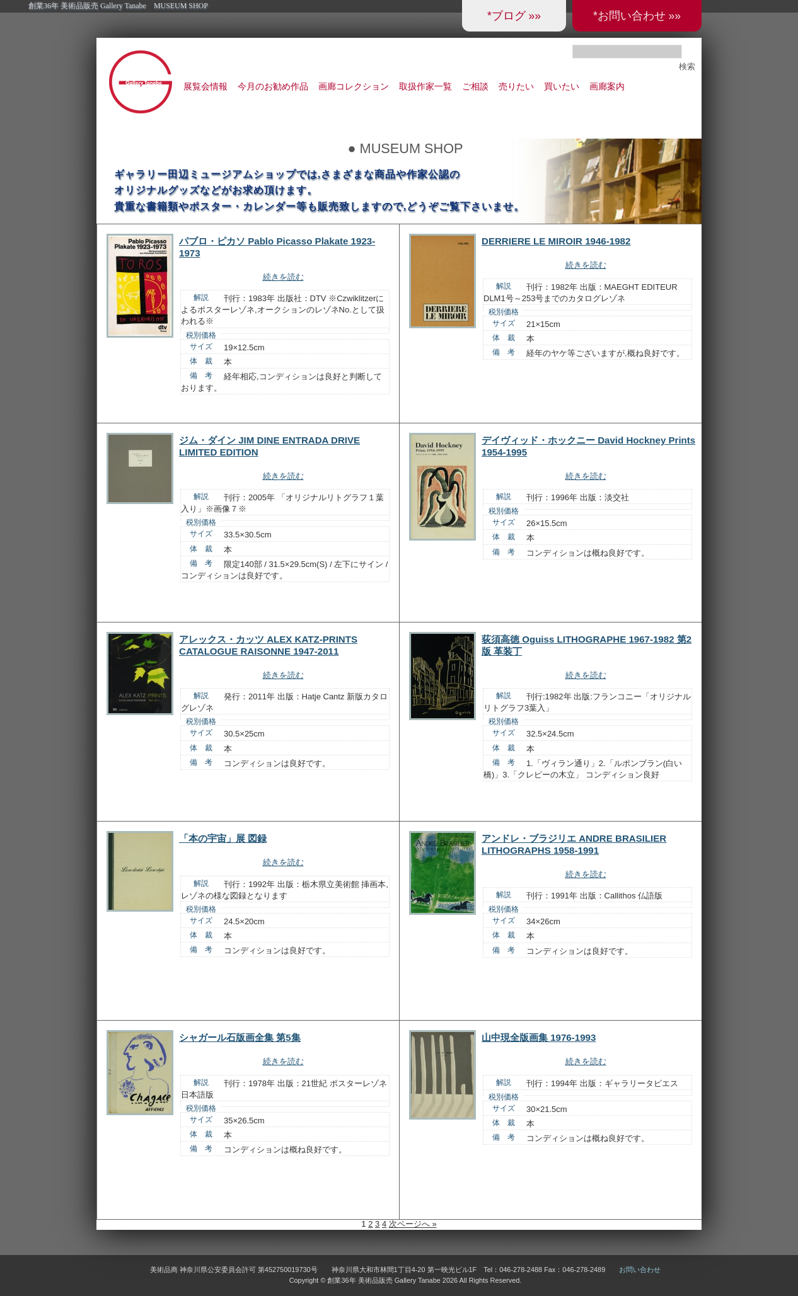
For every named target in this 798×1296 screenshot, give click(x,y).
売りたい (516, 86)
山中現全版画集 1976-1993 (539, 1037)
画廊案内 (607, 86)
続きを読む (283, 277)
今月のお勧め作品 (273, 86)
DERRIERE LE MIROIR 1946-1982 (556, 241)
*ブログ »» (514, 15)
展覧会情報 (205, 86)
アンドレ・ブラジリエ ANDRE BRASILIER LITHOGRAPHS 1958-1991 (574, 844)
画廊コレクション (353, 86)
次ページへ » (413, 1224)
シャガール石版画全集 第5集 (240, 1037)
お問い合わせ (640, 1269)
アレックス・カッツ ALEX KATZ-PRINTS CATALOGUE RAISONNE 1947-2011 (268, 645)
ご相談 (475, 86)
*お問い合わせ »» (637, 15)
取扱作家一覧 (425, 86)
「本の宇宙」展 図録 (223, 838)
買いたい (561, 86)
